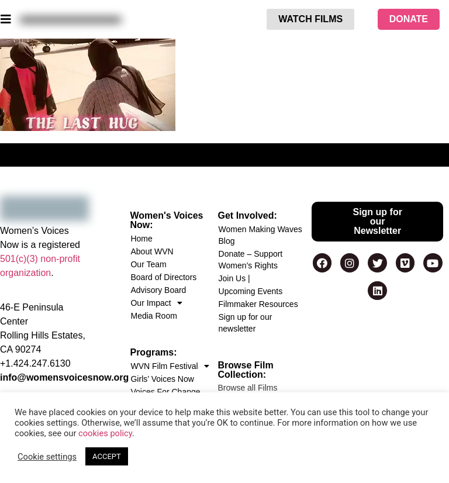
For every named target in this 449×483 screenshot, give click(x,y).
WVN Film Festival (169, 366)
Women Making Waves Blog (260, 235)
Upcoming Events (251, 291)
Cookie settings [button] (47, 456)
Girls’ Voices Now (162, 379)
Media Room (153, 315)
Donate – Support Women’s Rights (251, 259)
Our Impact (156, 302)
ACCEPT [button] (106, 456)
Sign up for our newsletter (245, 322)
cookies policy (105, 433)
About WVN (151, 251)
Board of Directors (163, 277)
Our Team (148, 264)
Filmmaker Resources (258, 304)
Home (141, 238)
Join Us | (234, 278)
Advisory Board (158, 290)
